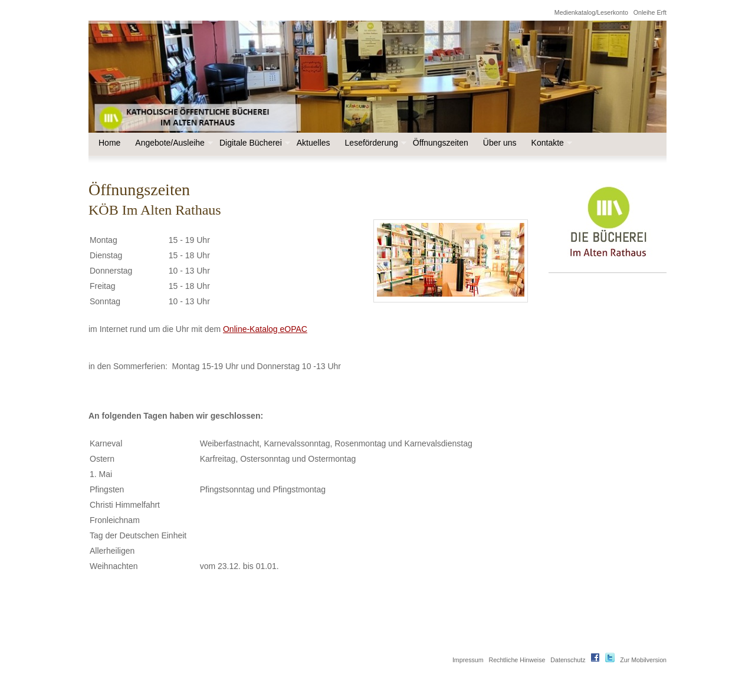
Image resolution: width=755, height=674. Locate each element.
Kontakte (550, 142)
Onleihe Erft (650, 12)
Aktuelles (313, 142)
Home (109, 142)
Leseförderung (374, 142)
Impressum (468, 659)
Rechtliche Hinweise (516, 659)
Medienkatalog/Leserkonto (591, 12)
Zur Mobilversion (643, 659)
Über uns (500, 142)
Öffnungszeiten (440, 142)
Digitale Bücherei (253, 142)
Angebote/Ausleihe (173, 142)
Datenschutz (567, 659)
